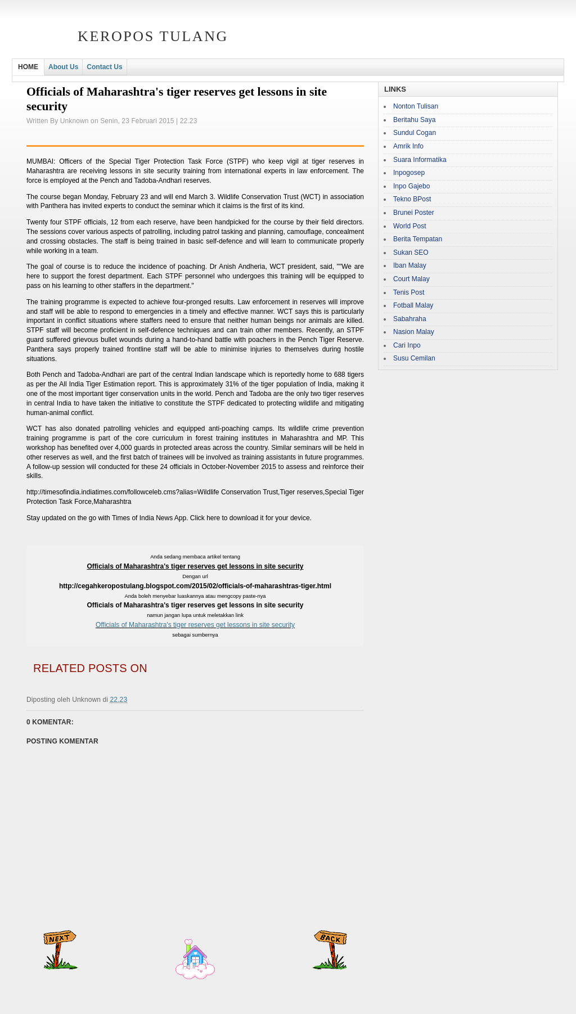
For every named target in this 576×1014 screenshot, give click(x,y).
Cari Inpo (407, 345)
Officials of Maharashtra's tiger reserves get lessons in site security (195, 625)
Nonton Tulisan (415, 106)
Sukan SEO (411, 252)
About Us (63, 67)
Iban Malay (409, 265)
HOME (28, 67)
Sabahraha (409, 319)
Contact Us (104, 67)
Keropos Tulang (153, 36)
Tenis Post (408, 292)
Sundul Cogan (414, 133)
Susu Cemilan (414, 358)
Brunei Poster (413, 213)
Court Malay (411, 279)
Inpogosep (409, 173)
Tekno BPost (412, 199)
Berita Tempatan (417, 239)
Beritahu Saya (414, 120)
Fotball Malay (413, 305)
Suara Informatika (420, 160)
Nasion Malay (413, 332)
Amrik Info (408, 146)
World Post (409, 226)
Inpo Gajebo (411, 186)
